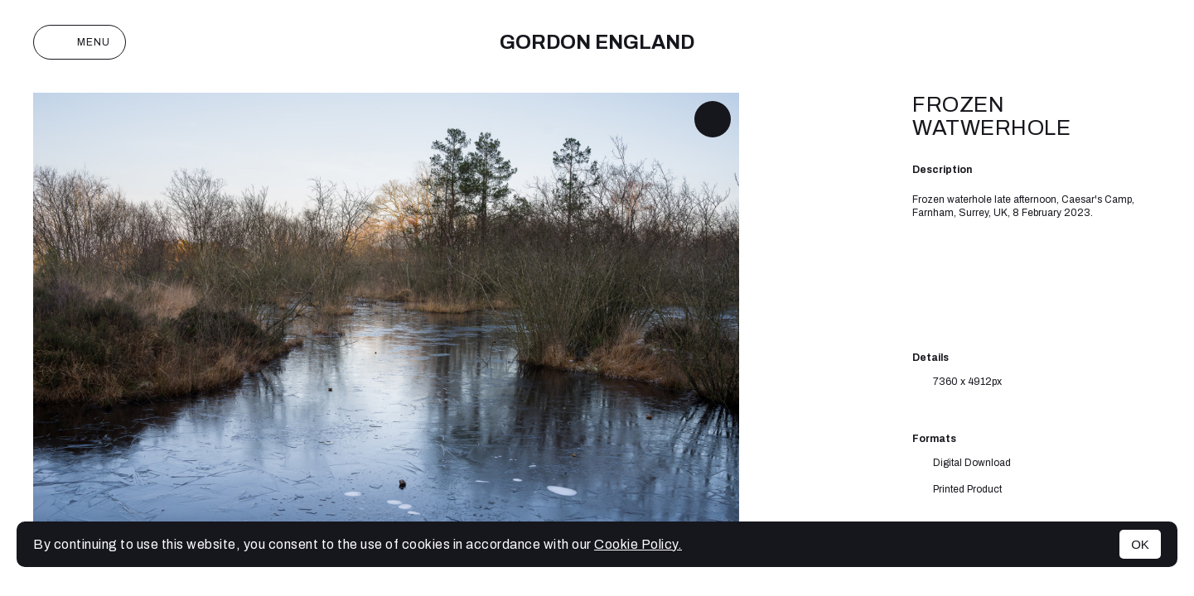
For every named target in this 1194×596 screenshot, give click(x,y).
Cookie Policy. (638, 544)
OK (1140, 544)
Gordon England (597, 42)
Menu (79, 42)
